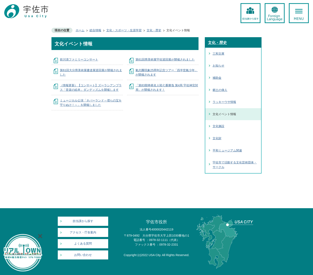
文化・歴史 (154, 30)
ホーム (80, 30)
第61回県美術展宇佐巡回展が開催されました (165, 59)
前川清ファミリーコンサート (79, 59)
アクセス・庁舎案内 (83, 232)
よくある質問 (83, 243)
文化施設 (218, 126)
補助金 (217, 77)
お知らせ (218, 65)
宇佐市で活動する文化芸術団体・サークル (235, 165)
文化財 (217, 138)
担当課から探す (83, 221)
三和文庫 (218, 53)
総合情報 (95, 30)
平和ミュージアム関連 (227, 150)
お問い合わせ (83, 255)
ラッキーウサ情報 (224, 102)
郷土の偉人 (220, 90)
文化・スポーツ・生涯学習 (124, 30)
